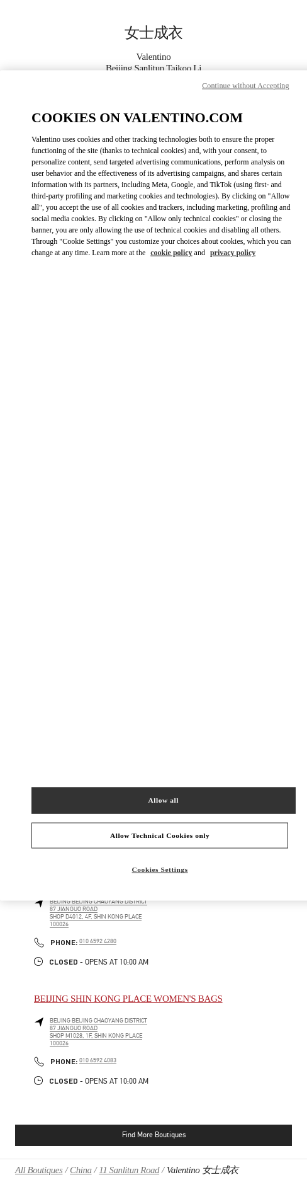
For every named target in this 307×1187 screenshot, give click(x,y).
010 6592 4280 (97, 941)
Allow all (163, 799)
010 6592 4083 (97, 1060)
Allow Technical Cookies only (159, 835)
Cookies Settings (160, 869)
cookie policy (171, 252)
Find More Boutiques (154, 1134)
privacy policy (232, 252)
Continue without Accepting (245, 85)
